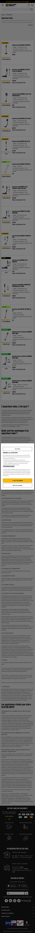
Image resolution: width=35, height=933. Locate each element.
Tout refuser (17, 449)
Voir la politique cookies (8, 466)
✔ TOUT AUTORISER (17, 480)
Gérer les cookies (17, 485)
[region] (17, 466)
